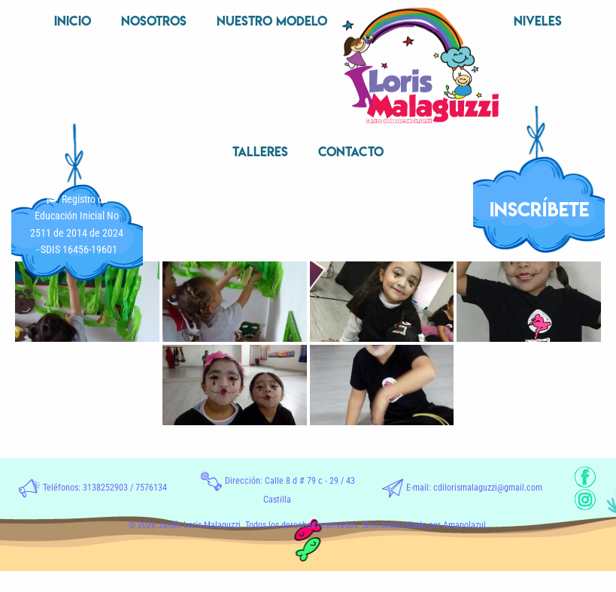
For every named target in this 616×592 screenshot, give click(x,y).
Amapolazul (464, 525)
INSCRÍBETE (539, 209)
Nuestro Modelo (272, 20)
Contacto (351, 151)
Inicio (72, 20)
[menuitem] (72, 22)
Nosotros (154, 20)
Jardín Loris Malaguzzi (199, 525)
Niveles (538, 20)
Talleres (260, 151)
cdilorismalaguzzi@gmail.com (487, 487)
